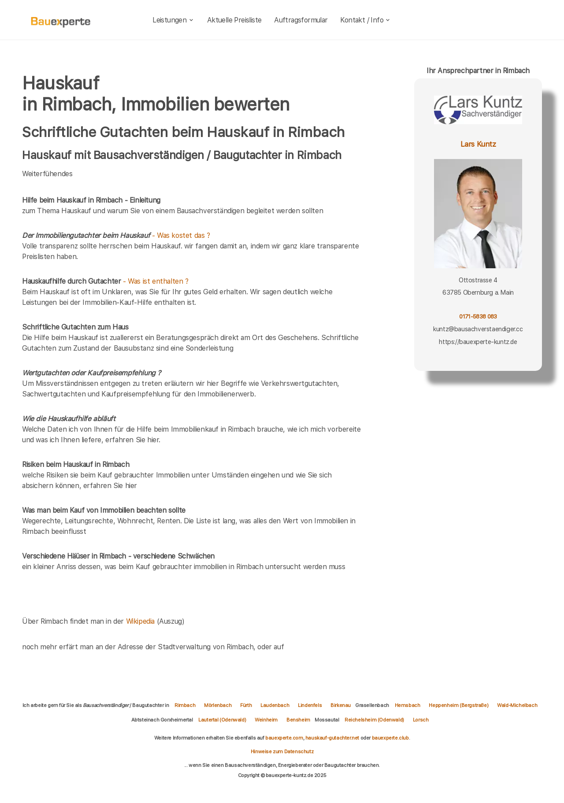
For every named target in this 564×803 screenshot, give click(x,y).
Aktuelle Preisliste (234, 20)
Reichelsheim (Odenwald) (374, 720)
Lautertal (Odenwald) (222, 720)
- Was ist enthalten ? (105, 281)
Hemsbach (407, 705)
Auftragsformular (300, 20)
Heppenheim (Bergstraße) (458, 705)
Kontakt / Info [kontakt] (365, 20)
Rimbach (184, 705)
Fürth (246, 705)
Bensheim (298, 720)
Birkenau (340, 705)
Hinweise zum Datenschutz (282, 751)
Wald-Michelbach (517, 705)
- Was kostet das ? (116, 235)
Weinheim (266, 720)
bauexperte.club (390, 738)
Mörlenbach (217, 705)
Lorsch (421, 720)
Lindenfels (310, 705)
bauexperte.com (284, 738)
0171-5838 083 (478, 316)
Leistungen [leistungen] (173, 20)
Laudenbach (274, 705)
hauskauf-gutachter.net (332, 738)
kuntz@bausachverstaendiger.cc (478, 329)
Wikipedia (141, 621)
